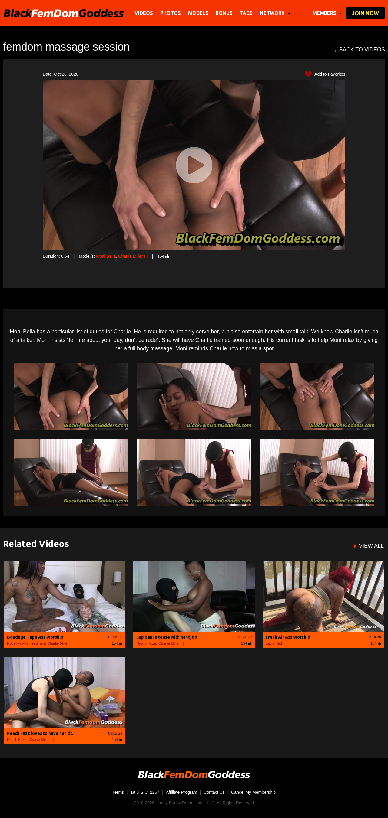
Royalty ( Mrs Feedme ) (26, 643)
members (327, 13)
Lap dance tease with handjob (166, 637)
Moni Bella (106, 256)
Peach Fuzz (16, 740)
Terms (118, 792)
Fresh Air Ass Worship (288, 637)
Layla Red (274, 643)
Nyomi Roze (146, 643)
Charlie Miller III (133, 256)
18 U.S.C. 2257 (145, 792)
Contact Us (214, 792)
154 (163, 256)
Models (198, 13)
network (275, 13)
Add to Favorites (325, 74)
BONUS (224, 13)
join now (365, 13)
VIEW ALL (371, 546)
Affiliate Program (181, 792)
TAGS (246, 13)
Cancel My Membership (253, 792)
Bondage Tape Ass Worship (35, 637)
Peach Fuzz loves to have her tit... (41, 733)
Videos (143, 13)
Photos (170, 13)
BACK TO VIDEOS (362, 50)
